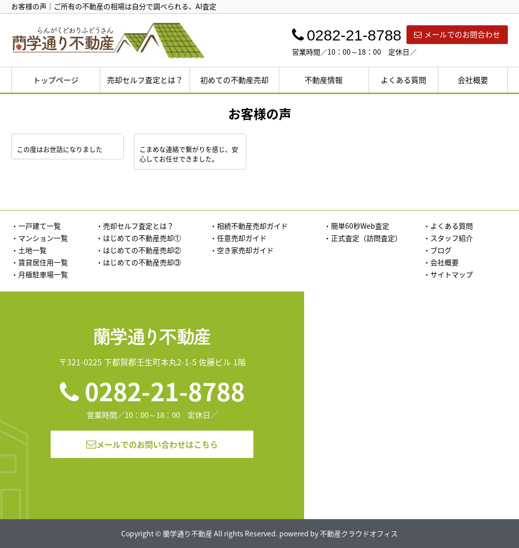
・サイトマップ (448, 274)
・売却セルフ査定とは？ (135, 226)
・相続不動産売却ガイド (249, 226)
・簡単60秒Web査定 (356, 226)
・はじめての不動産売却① (138, 238)
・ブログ (437, 250)
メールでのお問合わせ (457, 34)
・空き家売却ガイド (242, 250)
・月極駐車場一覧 (39, 274)
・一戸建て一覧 (36, 226)
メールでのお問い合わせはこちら (152, 444)
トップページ (56, 80)
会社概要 (473, 80)
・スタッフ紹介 (448, 238)
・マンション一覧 (39, 238)
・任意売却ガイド (238, 238)
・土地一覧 (29, 250)
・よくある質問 (448, 226)
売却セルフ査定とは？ (145, 80)
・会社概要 (441, 262)
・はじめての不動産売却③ (138, 262)
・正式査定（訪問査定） (363, 238)
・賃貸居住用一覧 (39, 262)
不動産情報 (324, 80)
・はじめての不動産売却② (138, 250)
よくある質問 (403, 80)
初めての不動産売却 (234, 80)
